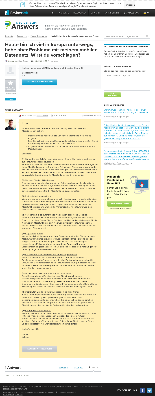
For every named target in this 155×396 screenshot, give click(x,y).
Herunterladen (120, 204)
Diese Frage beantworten (40, 82)
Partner (23, 387)
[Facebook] (142, 392)
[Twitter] (149, 392)
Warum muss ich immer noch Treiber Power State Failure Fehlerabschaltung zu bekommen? (126, 111)
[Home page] (52, 12)
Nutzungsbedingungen (65, 392)
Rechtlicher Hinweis (45, 387)
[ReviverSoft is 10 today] (46, 12)
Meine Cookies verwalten (15, 389)
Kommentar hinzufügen (39, 349)
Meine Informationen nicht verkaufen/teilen (79, 387)
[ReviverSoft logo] (16, 12)
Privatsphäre (8, 395)
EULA (31, 387)
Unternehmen (10, 387)
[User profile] (10, 128)
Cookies (19, 395)
